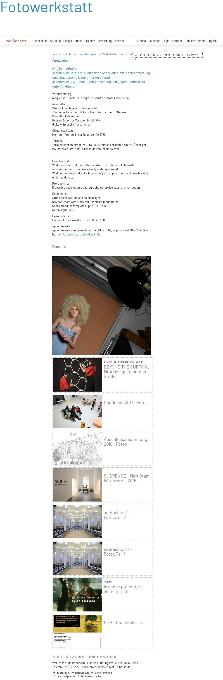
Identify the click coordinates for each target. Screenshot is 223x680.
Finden (141, 41)
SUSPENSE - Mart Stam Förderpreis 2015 (127, 478)
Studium (55, 41)
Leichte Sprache (63, 676)
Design (67, 41)
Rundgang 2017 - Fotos (126, 402)
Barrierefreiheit (195, 41)
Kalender (154, 41)
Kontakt (177, 41)
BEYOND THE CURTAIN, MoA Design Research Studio (126, 371)
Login (165, 41)
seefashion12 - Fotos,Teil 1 (118, 551)
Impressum (61, 672)
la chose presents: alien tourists (122, 589)
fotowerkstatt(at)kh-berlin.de (81, 234)
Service (120, 41)
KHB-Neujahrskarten (124, 622)
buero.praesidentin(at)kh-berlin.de (108, 667)
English (212, 41)
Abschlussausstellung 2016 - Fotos (125, 441)
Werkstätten (110, 54)
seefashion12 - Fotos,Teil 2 (118, 515)
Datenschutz (80, 672)
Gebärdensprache (88, 676)
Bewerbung (105, 41)
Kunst (78, 41)
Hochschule (39, 41)
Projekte (89, 41)
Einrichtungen (87, 54)
